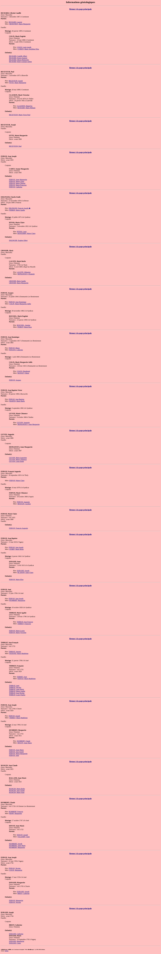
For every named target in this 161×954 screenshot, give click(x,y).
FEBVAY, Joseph (14, 716)
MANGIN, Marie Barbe (17, 789)
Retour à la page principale (80, 9)
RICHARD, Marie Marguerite (19, 60)
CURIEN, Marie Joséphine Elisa (28, 49)
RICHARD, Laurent (15, 22)
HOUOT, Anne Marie (24, 743)
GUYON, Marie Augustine (18, 458)
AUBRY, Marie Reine (16, 549)
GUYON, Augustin (23, 422)
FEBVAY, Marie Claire (16, 181)
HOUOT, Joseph (22, 835)
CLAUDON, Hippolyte (24, 106)
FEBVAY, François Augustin (18, 528)
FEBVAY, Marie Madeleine (26, 679)
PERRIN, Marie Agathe (17, 210)
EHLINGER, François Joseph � (19, 208)
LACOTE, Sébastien (23, 272)
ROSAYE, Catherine (16, 350)
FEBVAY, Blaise (14, 348)
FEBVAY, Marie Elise (16, 579)
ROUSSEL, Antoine (23, 325)
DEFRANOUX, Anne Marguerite (28, 424)
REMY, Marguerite (15, 813)
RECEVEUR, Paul (15, 146)
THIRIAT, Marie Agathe (17, 691)
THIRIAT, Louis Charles (17, 695)
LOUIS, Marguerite (15, 870)
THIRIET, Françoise (24, 624)
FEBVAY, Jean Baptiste (16, 399)
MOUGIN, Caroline (24, 504)
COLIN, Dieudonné (23, 371)
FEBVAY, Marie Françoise (18, 185)
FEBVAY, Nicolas (15, 868)
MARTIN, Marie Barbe (17, 401)
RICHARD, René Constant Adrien (20, 62)
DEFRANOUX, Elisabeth (25, 274)
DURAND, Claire (15, 943)
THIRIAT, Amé (14, 686)
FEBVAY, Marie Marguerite (18, 753)
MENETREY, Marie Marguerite (19, 24)
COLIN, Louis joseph (24, 47)
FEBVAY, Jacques (15, 380)
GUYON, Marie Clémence (18, 459)
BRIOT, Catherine (23, 893)
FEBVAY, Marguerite (16, 900)
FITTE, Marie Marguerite (17, 83)
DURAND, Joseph (23, 571)
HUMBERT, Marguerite (17, 600)
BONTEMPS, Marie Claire (26, 233)
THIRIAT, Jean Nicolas (16, 693)
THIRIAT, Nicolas (15, 687)
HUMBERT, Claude (23, 741)
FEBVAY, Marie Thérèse (17, 183)
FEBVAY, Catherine (15, 187)
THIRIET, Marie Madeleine (18, 718)
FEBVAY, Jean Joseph (16, 547)
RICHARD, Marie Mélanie (26, 108)
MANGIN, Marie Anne (16, 792)
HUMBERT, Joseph (15, 844)
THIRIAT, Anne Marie (16, 689)
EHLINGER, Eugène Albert (18, 240)
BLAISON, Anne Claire (25, 572)
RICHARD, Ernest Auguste (18, 58)
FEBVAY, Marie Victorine (17, 632)
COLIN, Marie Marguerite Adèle (20, 304)
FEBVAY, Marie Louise (17, 631)
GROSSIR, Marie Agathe (17, 281)
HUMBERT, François (16, 811)
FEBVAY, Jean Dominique (17, 302)
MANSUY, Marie (23, 373)
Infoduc (7, 950)
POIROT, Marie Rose (24, 327)
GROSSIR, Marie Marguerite (18, 283)
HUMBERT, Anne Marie (17, 845)
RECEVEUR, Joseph (16, 81)
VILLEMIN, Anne (23, 837)
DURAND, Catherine (16, 934)
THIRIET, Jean (22, 677)
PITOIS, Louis (22, 231)
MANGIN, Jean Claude (17, 790)
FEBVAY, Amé (14, 755)
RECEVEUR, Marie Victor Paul (19, 115)
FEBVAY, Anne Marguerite (18, 179)
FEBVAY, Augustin (23, 502)
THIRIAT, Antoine (15, 652)
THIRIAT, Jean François (25, 622)
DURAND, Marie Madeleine (18, 653)
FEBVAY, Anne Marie (16, 750)
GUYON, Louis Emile (16, 461)
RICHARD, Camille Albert (18, 56)
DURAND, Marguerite (16, 941)
